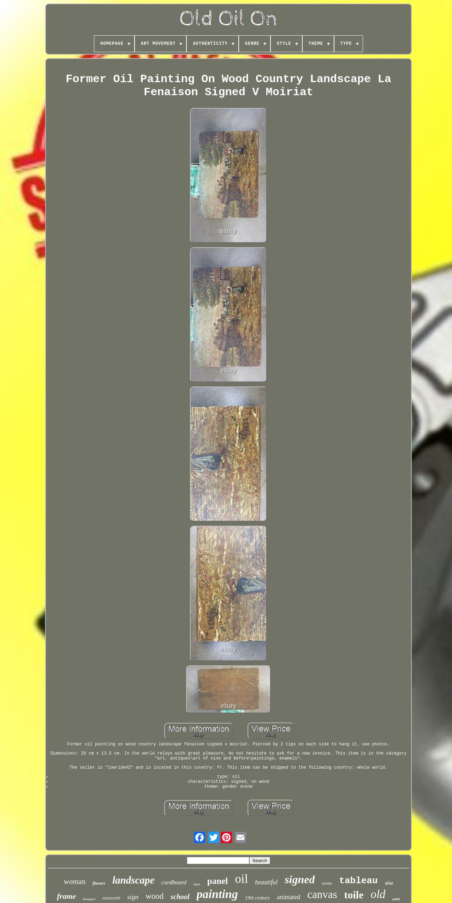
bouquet (89, 899)
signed (300, 879)
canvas (322, 894)
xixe (389, 883)
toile (353, 895)
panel (217, 881)
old (377, 894)
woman (74, 881)
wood (154, 896)
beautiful (266, 882)
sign (132, 897)
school (180, 897)
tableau (358, 880)
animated (288, 897)
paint (396, 899)
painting (217, 894)
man (197, 884)
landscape (133, 880)
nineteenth (111, 898)
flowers (99, 883)
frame (66, 896)
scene (327, 883)
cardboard (173, 882)
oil (241, 879)
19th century (257, 898)
